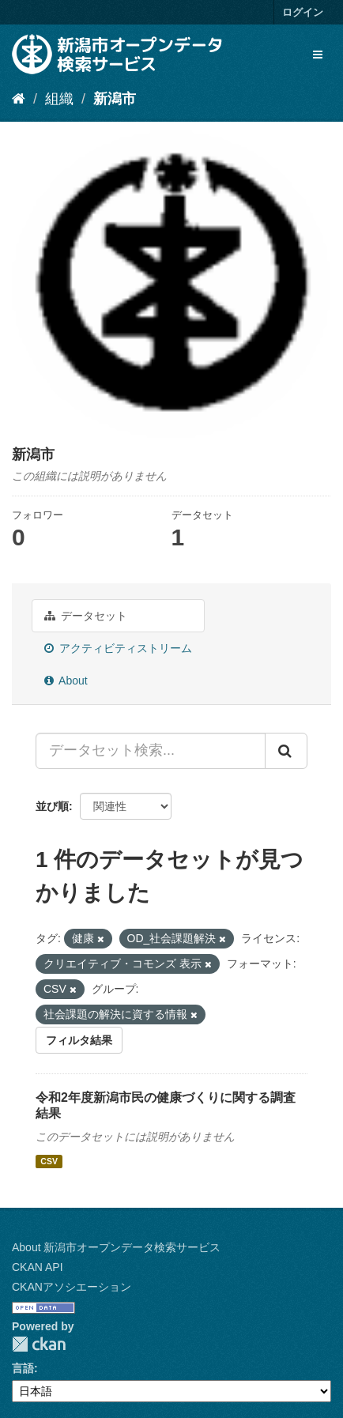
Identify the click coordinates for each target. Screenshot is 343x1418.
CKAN (39, 1344)
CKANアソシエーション (71, 1286)
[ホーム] (18, 99)
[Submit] (286, 751)
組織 (59, 99)
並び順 (52, 806)
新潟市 (114, 99)
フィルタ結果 (79, 1040)
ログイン (302, 12)
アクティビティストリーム (118, 648)
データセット (85, 615)
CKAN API (37, 1267)
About (66, 680)
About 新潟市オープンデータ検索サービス (116, 1247)
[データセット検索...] (151, 751)
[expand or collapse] (317, 54)
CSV (49, 1161)
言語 (23, 1368)
